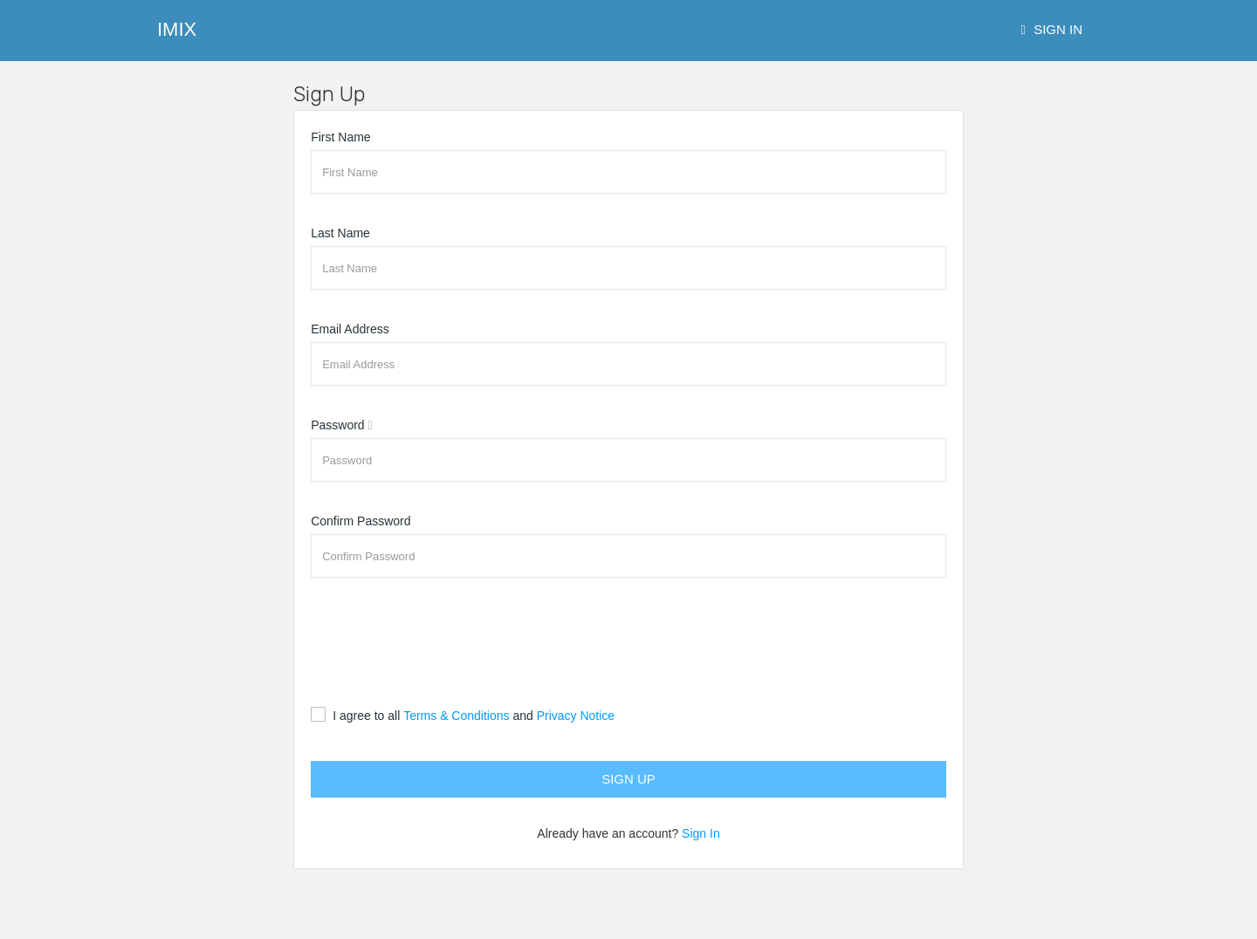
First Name (340, 137)
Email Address (349, 329)
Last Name (340, 233)
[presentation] (443, 642)
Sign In (1052, 29)
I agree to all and (474, 716)
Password (337, 425)
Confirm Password (360, 521)
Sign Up (628, 778)
